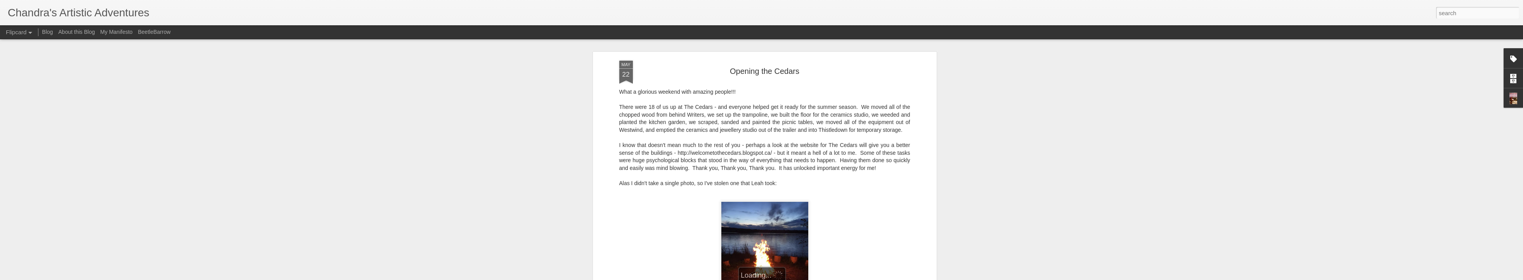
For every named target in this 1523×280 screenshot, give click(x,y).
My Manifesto (116, 32)
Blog (47, 32)
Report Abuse (808, 275)
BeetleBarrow (154, 32)
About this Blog (76, 32)
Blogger (786, 275)
